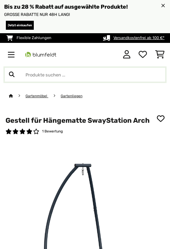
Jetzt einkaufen (20, 25)
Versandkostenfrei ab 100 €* (138, 38)
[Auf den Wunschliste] (160, 118)
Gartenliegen (71, 96)
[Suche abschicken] (11, 75)
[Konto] (126, 54)
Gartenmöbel (37, 96)
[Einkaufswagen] (159, 54)
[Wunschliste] (143, 54)
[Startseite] (17, 96)
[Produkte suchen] (85, 74)
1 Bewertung (52, 131)
